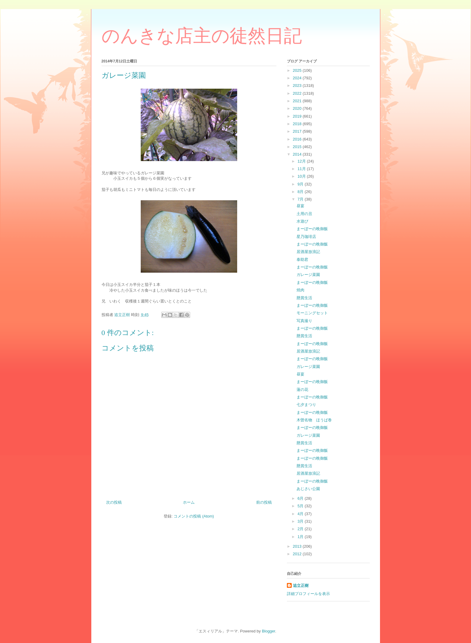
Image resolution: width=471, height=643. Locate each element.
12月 (302, 161)
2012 (298, 554)
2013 (298, 546)
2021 (298, 101)
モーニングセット (312, 313)
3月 (301, 521)
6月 (301, 498)
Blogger (268, 631)
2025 (298, 70)
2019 (298, 116)
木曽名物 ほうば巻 (314, 420)
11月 (302, 168)
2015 (298, 146)
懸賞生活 (304, 298)
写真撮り (304, 320)
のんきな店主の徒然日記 (202, 36)
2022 (298, 93)
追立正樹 (301, 585)
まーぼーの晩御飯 (312, 228)
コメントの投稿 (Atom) (194, 516)
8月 (301, 191)
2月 (301, 529)
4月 (301, 514)
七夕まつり (306, 404)
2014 (298, 154)
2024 (298, 78)
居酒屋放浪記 (308, 251)
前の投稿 (264, 502)
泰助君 (302, 259)
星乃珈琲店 (306, 236)
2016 (298, 139)
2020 (298, 108)
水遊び (302, 221)
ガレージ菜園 (308, 274)
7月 (301, 199)
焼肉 (300, 290)
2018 (298, 124)
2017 (298, 131)
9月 (301, 184)
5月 (301, 506)
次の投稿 (114, 502)
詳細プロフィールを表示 (308, 593)
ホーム (189, 502)
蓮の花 (302, 389)
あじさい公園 (308, 488)
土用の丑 (304, 213)
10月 (302, 176)
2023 (298, 85)
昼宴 (300, 206)
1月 (301, 536)
